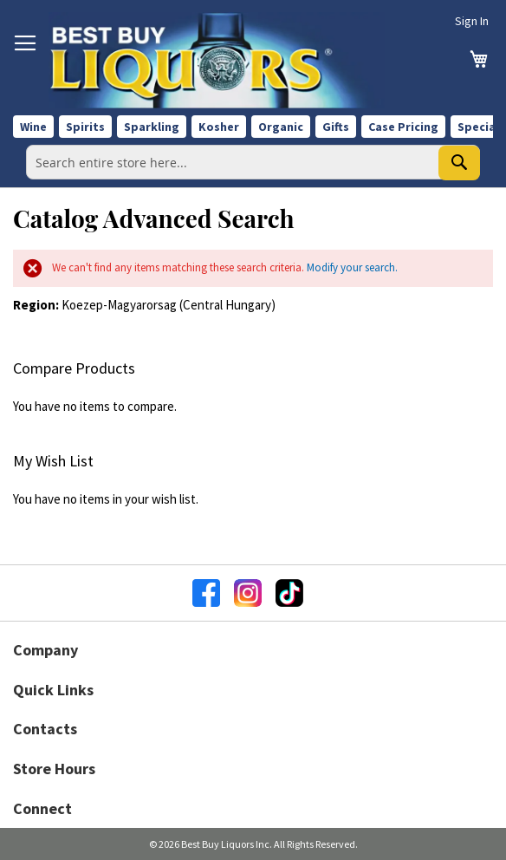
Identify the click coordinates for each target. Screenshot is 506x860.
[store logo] (217, 60)
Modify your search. (352, 267)
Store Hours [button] (54, 769)
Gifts (335, 126)
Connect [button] (42, 808)
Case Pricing (403, 126)
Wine (33, 126)
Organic (280, 126)
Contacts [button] (45, 729)
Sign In (472, 21)
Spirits (85, 126)
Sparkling (151, 126)
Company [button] (45, 650)
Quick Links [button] (53, 690)
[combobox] (253, 162)
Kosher (218, 126)
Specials (481, 126)
